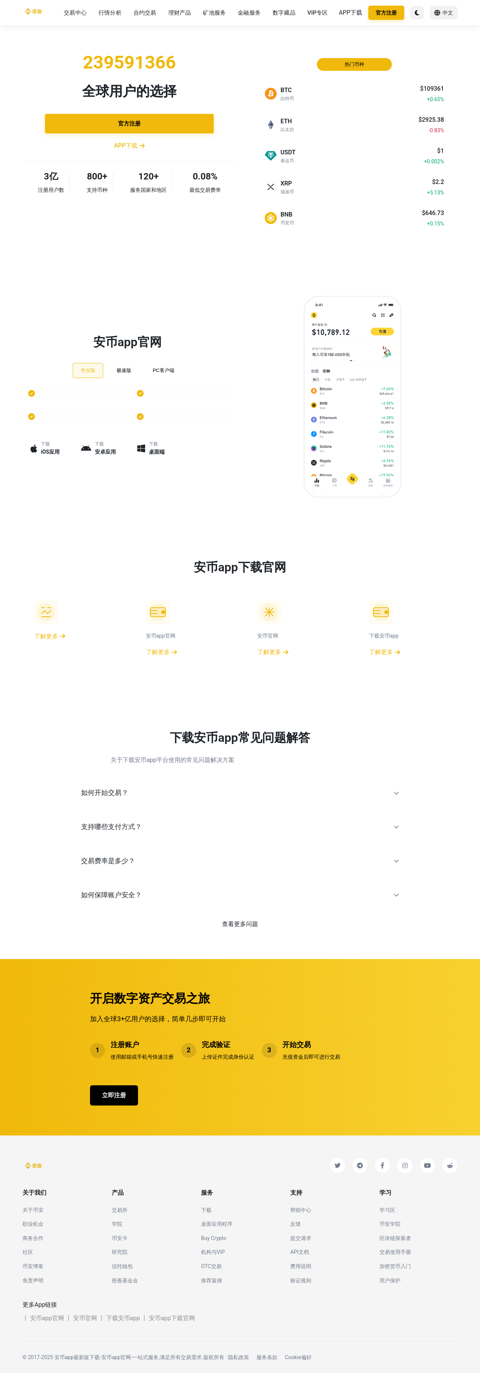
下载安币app (123, 1318)
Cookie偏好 (298, 1357)
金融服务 (249, 12)
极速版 (124, 370)
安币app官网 (47, 1318)
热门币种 (354, 64)
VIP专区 (318, 12)
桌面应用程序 (216, 1224)
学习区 (387, 1210)
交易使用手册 (395, 1252)
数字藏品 (284, 12)
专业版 (88, 370)
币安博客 (33, 1266)
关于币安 (33, 1210)
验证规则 (300, 1280)
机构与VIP (213, 1252)
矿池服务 (214, 12)
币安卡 (120, 1238)
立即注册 (114, 1095)
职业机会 (33, 1224)
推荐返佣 (211, 1280)
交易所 (120, 1210)
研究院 (120, 1252)
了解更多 (49, 636)
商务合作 (33, 1238)
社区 (27, 1252)
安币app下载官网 (172, 1318)
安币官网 (85, 1318)
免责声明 (33, 1280)
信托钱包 (122, 1266)
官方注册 (386, 13)
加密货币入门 (395, 1266)
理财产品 (179, 12)
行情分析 (110, 12)
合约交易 (145, 12)
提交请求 (300, 1238)
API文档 (299, 1252)
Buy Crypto (213, 1238)
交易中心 (75, 12)
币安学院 (390, 1224)
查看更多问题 (240, 924)
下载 (206, 1210)
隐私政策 (238, 1357)
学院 (117, 1224)
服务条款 (267, 1357)
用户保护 (390, 1280)
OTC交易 (211, 1266)
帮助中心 (300, 1210)
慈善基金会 (125, 1280)
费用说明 (300, 1266)
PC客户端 (163, 370)
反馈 (295, 1224)
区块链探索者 (395, 1238)
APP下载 (350, 12)
